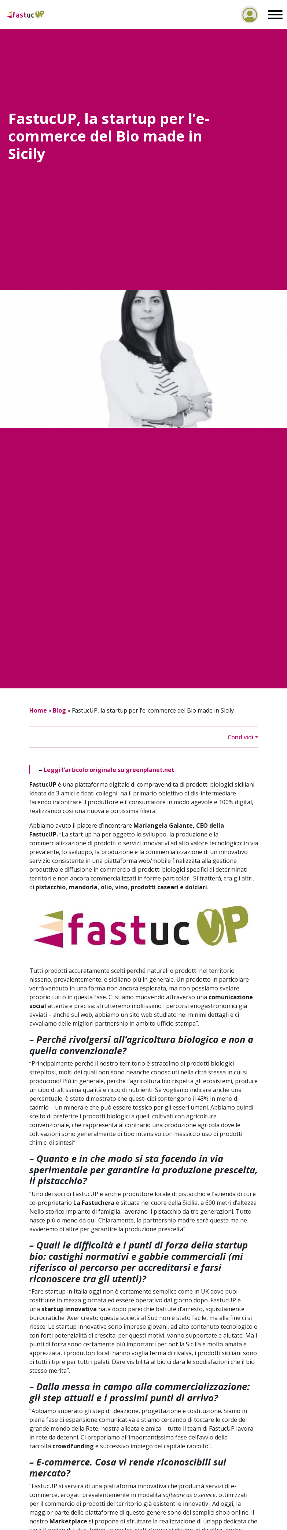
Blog (59, 710)
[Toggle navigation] (273, 14)
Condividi (240, 737)
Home (38, 710)
